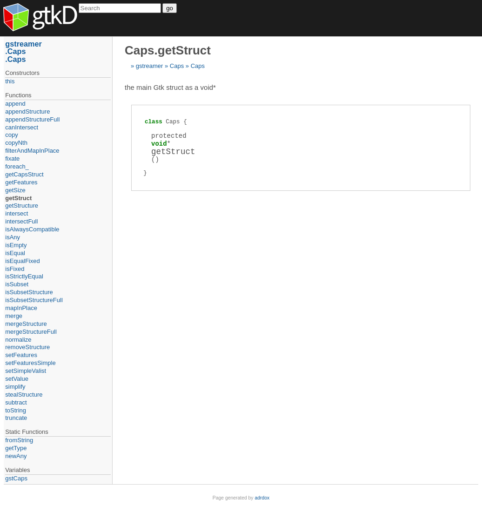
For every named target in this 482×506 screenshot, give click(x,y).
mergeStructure (26, 323)
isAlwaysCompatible (32, 229)
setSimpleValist (25, 370)
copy (11, 134)
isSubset (16, 284)
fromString (19, 440)
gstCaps (16, 478)
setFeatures (21, 354)
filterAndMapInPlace (32, 150)
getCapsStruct (24, 174)
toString (15, 410)
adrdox (261, 497)
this (9, 81)
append (15, 103)
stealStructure (23, 394)
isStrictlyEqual (24, 276)
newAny (16, 455)
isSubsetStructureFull (34, 300)
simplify (15, 386)
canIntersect (21, 127)
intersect (16, 213)
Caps (177, 65)
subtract (16, 402)
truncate (16, 417)
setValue (16, 378)
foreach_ (17, 166)
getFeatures (21, 182)
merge (13, 315)
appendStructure (27, 111)
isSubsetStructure (29, 292)
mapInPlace (21, 307)
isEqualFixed (22, 260)
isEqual (15, 253)
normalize (18, 339)
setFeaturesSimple (30, 362)
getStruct (18, 198)
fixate (12, 158)
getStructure (21, 205)
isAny (12, 237)
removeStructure (27, 347)
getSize (15, 190)
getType (16, 448)
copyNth (16, 142)
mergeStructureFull (31, 331)
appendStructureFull (32, 119)
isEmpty (16, 245)
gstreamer (149, 65)
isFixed (14, 268)
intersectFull (21, 221)
